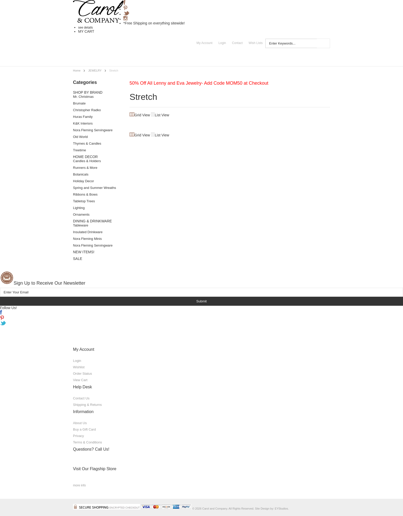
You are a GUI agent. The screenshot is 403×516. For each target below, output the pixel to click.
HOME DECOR (85, 157)
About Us (80, 423)
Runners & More (85, 168)
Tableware (80, 225)
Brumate (79, 103)
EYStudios (281, 508)
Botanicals (80, 174)
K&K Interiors (83, 123)
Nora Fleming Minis (87, 239)
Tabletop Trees (84, 201)
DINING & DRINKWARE (92, 221)
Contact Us (81, 398)
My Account (205, 43)
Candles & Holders (87, 161)
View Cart (80, 380)
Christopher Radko (87, 110)
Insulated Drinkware (88, 232)
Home (76, 70)
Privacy (78, 436)
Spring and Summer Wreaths (94, 188)
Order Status (82, 373)
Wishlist (79, 367)
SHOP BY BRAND (88, 92)
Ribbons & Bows (85, 194)
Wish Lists (256, 43)
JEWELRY (95, 70)
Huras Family (83, 117)
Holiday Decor (83, 181)
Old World (80, 137)
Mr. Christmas (83, 97)
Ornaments (81, 214)
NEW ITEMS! (83, 252)
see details (85, 27)
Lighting (79, 208)
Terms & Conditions (87, 442)
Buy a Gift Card (84, 429)
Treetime (79, 150)
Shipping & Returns (87, 405)
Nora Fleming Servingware (93, 130)
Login (222, 43)
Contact (237, 43)
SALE (77, 259)
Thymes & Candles (87, 143)
